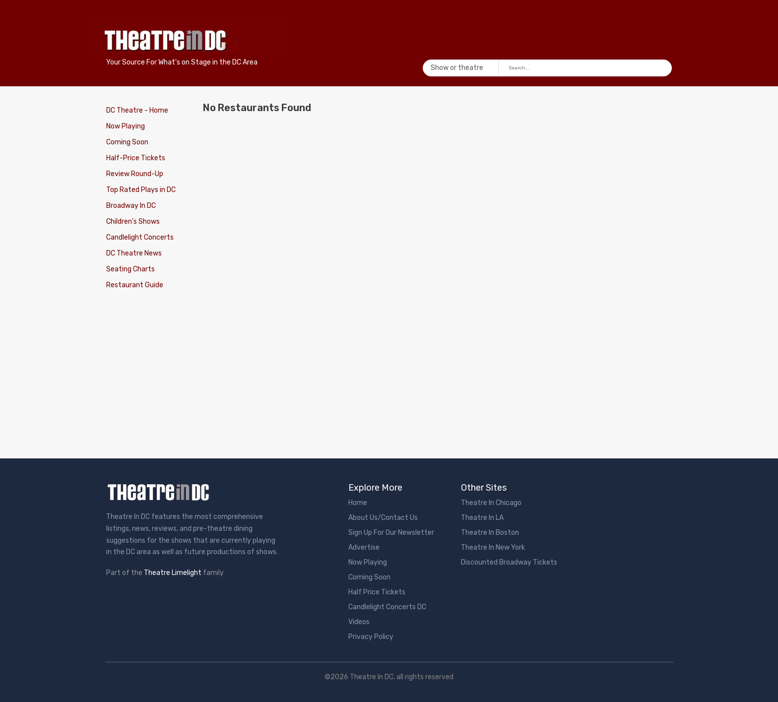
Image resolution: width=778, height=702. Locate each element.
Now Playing (125, 126)
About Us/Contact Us (383, 517)
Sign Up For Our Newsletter (391, 532)
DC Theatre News (134, 253)
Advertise (364, 547)
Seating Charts (130, 269)
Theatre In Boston (490, 532)
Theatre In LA (482, 517)
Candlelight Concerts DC (387, 607)
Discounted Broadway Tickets (509, 562)
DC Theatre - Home (137, 110)
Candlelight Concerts (140, 237)
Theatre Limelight (172, 573)
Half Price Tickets (376, 592)
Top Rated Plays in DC (141, 190)
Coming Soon (127, 142)
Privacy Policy (370, 637)
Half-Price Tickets (135, 158)
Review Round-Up (134, 174)
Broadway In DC (131, 205)
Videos (359, 622)
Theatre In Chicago (491, 503)
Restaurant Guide (134, 285)
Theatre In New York (493, 547)
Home (357, 503)
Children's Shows (133, 221)
